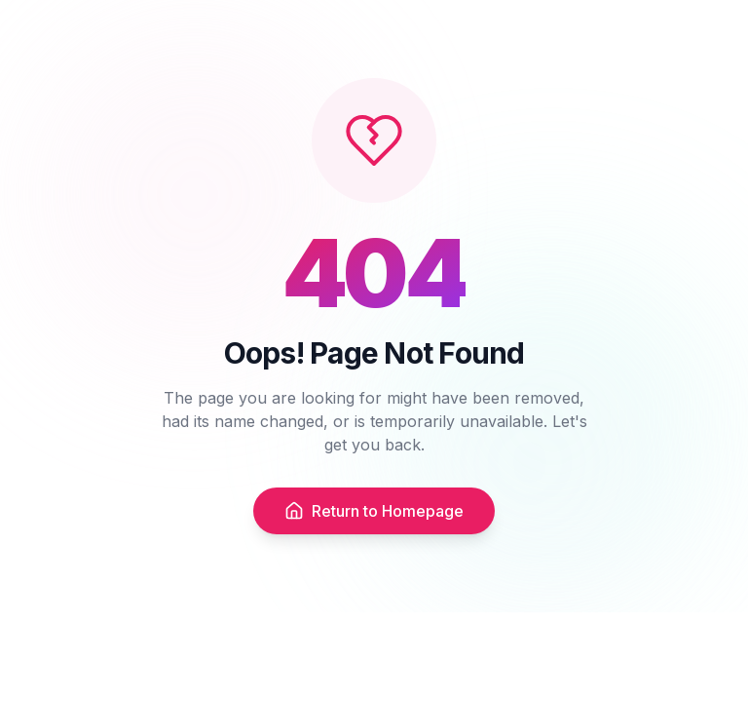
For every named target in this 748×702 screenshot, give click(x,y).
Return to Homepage (374, 511)
